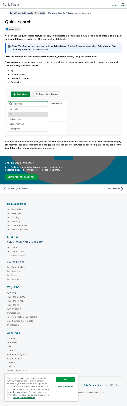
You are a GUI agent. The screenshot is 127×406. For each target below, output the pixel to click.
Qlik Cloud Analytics (16, 267)
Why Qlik (11, 293)
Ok (65, 379)
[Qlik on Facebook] (117, 385)
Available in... (14, 29)
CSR (9, 346)
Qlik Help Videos (15, 209)
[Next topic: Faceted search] (95, 189)
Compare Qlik (14, 313)
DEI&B (10, 350)
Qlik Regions (13, 325)
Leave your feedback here (21, 176)
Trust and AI (13, 305)
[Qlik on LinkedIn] (112, 385)
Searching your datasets (78, 13)
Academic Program (16, 354)
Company (12, 338)
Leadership (12, 342)
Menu (123, 5)
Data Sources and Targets (20, 321)
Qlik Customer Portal (17, 225)
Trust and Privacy (15, 301)
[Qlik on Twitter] (106, 385)
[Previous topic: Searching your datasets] (32, 189)
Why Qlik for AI (14, 309)
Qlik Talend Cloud (15, 251)
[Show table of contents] (6, 13)
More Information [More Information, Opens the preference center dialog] (65, 386)
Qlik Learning (13, 221)
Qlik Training (13, 217)
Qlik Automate (14, 279)
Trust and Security (16, 297)
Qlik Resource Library (17, 229)
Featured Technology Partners (22, 317)
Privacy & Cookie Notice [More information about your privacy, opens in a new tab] (24, 397)
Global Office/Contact (17, 370)
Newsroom (12, 366)
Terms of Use (95, 393)
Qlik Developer (14, 213)
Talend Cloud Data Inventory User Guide (27, 13)
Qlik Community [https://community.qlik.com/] (92, 385)
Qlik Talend (12, 247)
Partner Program (15, 358)
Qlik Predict (12, 275)
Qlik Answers (13, 271)
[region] (41, 387)
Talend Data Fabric (16, 255)
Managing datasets (56, 13)
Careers (11, 362)
